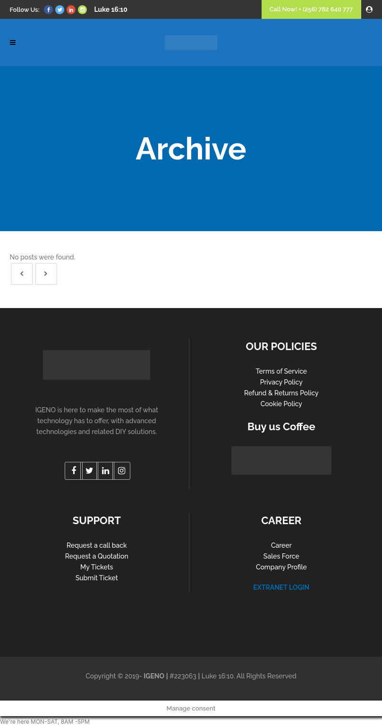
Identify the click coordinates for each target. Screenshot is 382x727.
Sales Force (281, 556)
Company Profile (281, 567)
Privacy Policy (281, 382)
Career (281, 545)
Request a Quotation (96, 556)
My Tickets (96, 567)
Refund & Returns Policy (281, 393)
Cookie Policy (281, 404)
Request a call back (97, 545)
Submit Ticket (97, 578)
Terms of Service (281, 371)
